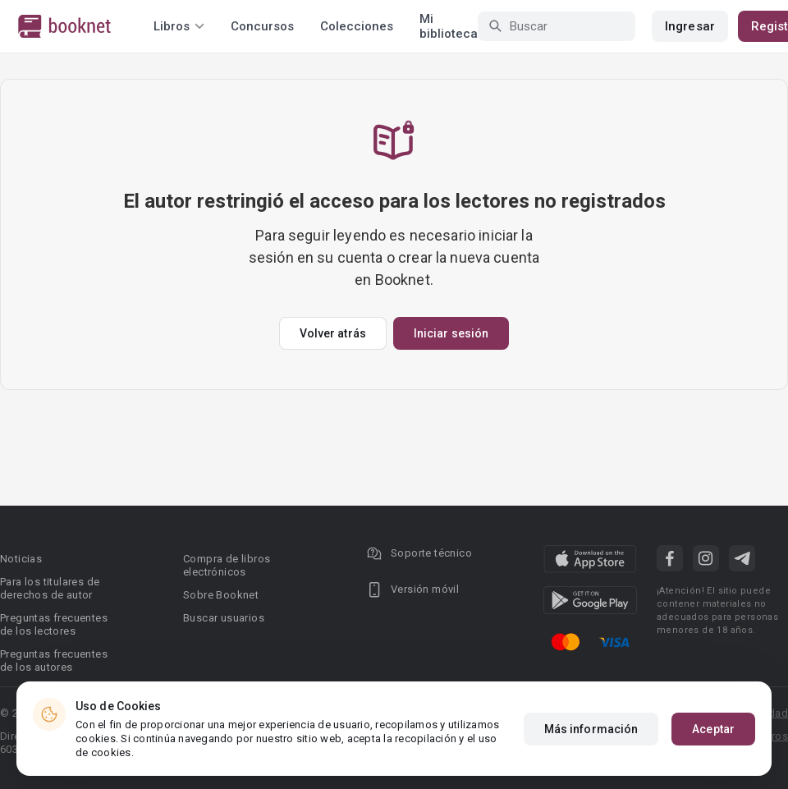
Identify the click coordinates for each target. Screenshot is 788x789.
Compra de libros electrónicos (226, 565)
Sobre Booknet (221, 595)
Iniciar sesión (451, 333)
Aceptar (713, 729)
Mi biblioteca (448, 26)
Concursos (262, 26)
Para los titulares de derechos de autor (49, 588)
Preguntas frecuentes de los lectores (54, 624)
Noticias (21, 559)
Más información (591, 729)
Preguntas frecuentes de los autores (54, 660)
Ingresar (690, 26)
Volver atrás (333, 333)
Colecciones (356, 26)
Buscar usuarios (223, 618)
